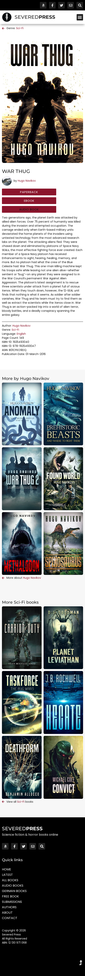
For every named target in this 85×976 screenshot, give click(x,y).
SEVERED (35, 17)
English (21, 334)
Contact (9, 918)
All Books (10, 880)
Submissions (12, 902)
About (7, 912)
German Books (14, 891)
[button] (80, 17)
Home (6, 869)
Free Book (10, 896)
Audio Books (12, 885)
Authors (9, 907)
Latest (7, 875)
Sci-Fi (20, 28)
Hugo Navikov (27, 181)
